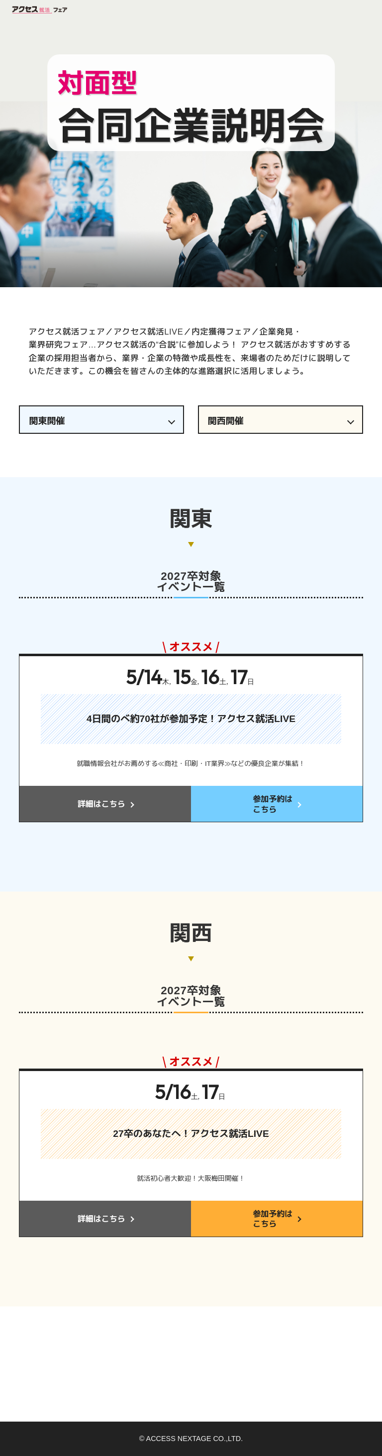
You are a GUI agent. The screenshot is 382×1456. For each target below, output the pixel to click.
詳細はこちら (101, 804)
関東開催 (47, 421)
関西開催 (226, 421)
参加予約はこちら (272, 804)
